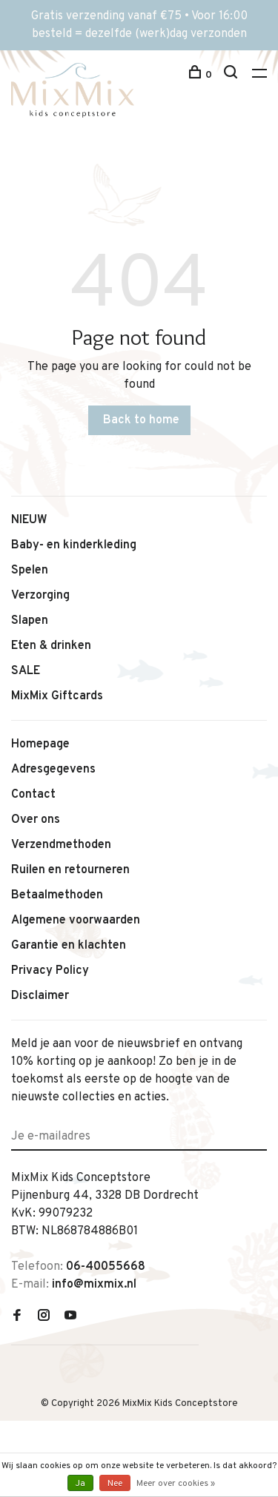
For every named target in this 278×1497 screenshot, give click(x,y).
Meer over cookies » (175, 1484)
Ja (80, 1484)
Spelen (29, 570)
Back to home (141, 420)
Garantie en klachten (68, 945)
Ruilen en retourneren (70, 870)
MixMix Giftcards (57, 696)
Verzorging (40, 595)
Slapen (29, 620)
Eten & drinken (51, 646)
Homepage (40, 744)
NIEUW (29, 520)
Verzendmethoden (61, 845)
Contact (33, 794)
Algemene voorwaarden (75, 920)
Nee (114, 1484)
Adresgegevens (53, 769)
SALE (25, 671)
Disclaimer (40, 996)
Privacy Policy (50, 970)
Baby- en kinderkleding (73, 545)
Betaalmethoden (57, 895)
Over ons (35, 820)
